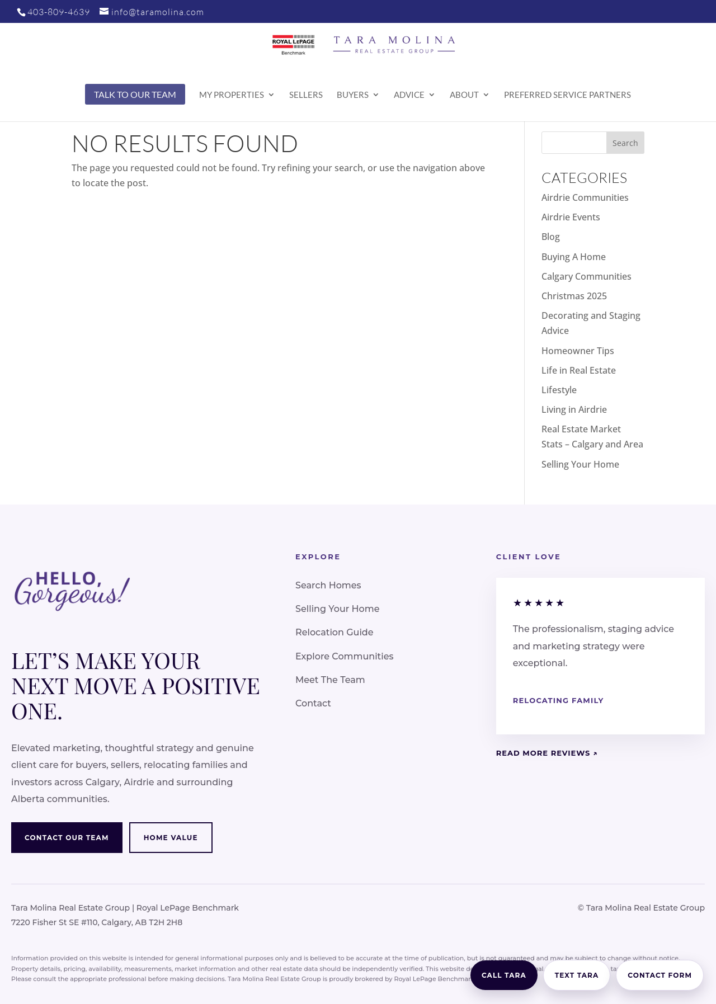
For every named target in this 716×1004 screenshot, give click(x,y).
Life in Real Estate (578, 370)
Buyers (353, 95)
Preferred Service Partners (567, 95)
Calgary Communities (586, 276)
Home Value (171, 837)
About (464, 95)
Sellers (306, 95)
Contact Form (660, 975)
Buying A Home (573, 257)
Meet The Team (330, 680)
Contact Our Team (67, 837)
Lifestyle (559, 390)
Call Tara (504, 975)
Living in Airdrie (574, 409)
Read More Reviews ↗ (547, 752)
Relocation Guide (334, 632)
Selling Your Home (580, 464)
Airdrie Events (570, 217)
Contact (313, 703)
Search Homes (328, 585)
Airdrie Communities (585, 197)
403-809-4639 (58, 11)
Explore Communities (344, 656)
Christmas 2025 (574, 296)
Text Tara (577, 975)
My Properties (231, 95)
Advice (409, 95)
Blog (550, 236)
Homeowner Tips (577, 351)
